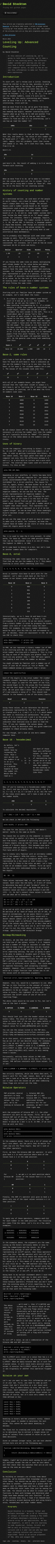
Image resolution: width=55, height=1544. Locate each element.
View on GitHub (11, 13)
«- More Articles (9, 35)
